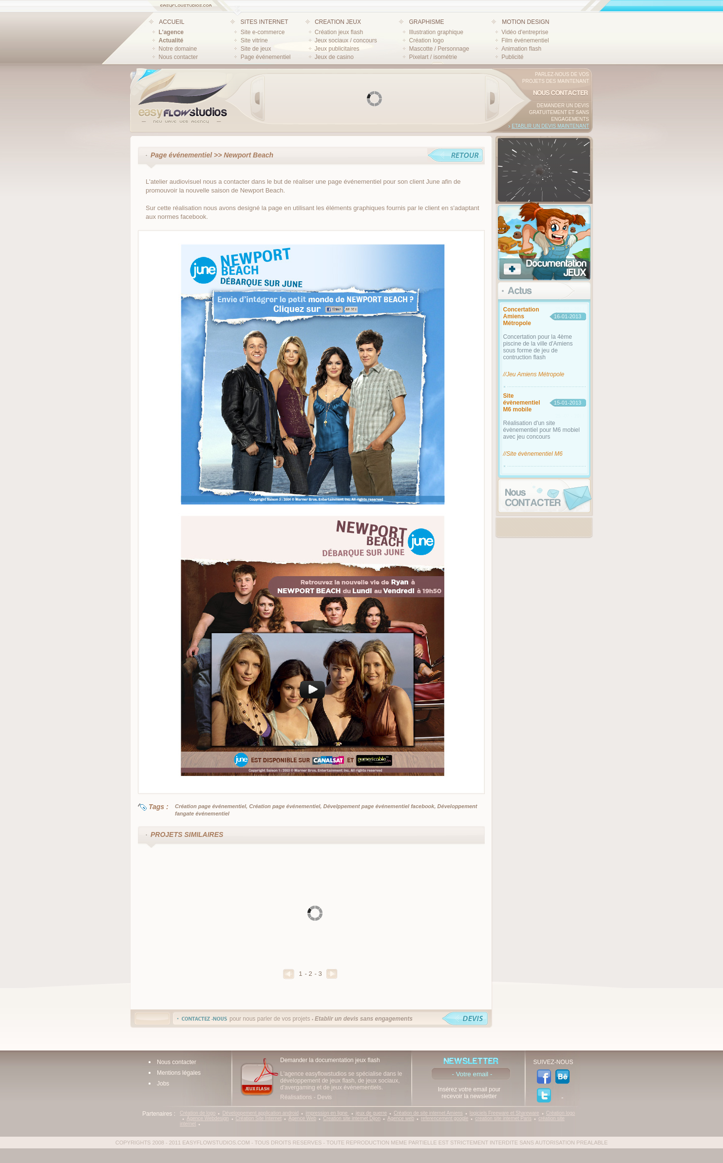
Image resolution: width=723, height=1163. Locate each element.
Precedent (288, 974)
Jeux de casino (334, 57)
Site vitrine (254, 40)
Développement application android (260, 1113)
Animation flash (521, 48)
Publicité (512, 57)
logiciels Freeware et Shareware (504, 1113)
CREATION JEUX (338, 22)
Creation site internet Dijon (352, 1118)
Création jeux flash (339, 32)
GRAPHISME (426, 22)
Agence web (400, 1118)
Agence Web (302, 1118)
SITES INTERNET (264, 22)
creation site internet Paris (503, 1118)
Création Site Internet (259, 1118)
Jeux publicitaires (337, 48)
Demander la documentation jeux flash (330, 1060)
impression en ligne (327, 1113)
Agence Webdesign (208, 1118)
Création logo (426, 40)
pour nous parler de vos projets (321, 1018)
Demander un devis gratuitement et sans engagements (559, 112)
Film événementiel (525, 40)
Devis (324, 1097)
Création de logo (197, 1113)
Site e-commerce (263, 32)
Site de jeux (256, 48)
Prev (257, 98)
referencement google (444, 1118)
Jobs (163, 1083)
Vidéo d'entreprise (524, 32)
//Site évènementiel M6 (533, 453)
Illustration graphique (436, 32)
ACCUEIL (171, 22)
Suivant (331, 974)
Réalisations (296, 1097)
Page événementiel (266, 57)
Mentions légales (179, 1072)
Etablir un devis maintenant (550, 126)
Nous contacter (178, 57)
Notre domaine (178, 48)
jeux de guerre (371, 1113)
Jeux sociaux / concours (346, 40)
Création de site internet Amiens (428, 1113)
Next (492, 98)
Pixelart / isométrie (433, 57)
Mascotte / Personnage (439, 48)
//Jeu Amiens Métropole (534, 374)
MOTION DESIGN (525, 22)
